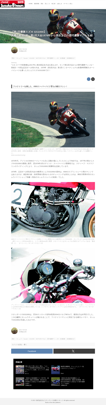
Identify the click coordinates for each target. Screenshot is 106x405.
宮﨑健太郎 (23, 51)
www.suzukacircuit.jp (99, 42)
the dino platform (55, 402)
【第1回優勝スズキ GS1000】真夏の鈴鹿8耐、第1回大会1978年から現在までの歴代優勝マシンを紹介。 (52, 35)
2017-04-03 (23, 49)
